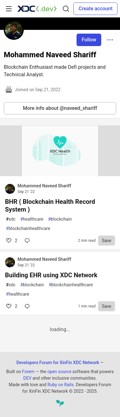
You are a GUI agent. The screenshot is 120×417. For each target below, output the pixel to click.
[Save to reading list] (106, 241)
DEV (27, 378)
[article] (60, 174)
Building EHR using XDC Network (51, 275)
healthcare (31, 219)
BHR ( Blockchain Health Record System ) (50, 205)
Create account (95, 9)
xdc (11, 219)
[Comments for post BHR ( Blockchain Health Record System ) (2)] (28, 241)
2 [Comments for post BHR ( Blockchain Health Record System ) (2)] (11, 240)
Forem (28, 371)
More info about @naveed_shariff (60, 108)
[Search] (66, 8)
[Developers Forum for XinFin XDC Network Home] (37, 8)
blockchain (60, 219)
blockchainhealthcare (28, 228)
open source (60, 371)
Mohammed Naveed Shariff (44, 185)
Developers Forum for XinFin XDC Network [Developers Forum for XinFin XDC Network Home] (57, 362)
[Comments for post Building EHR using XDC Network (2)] (28, 306)
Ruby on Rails (61, 384)
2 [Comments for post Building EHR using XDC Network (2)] (11, 306)
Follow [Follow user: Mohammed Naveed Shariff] (89, 40)
